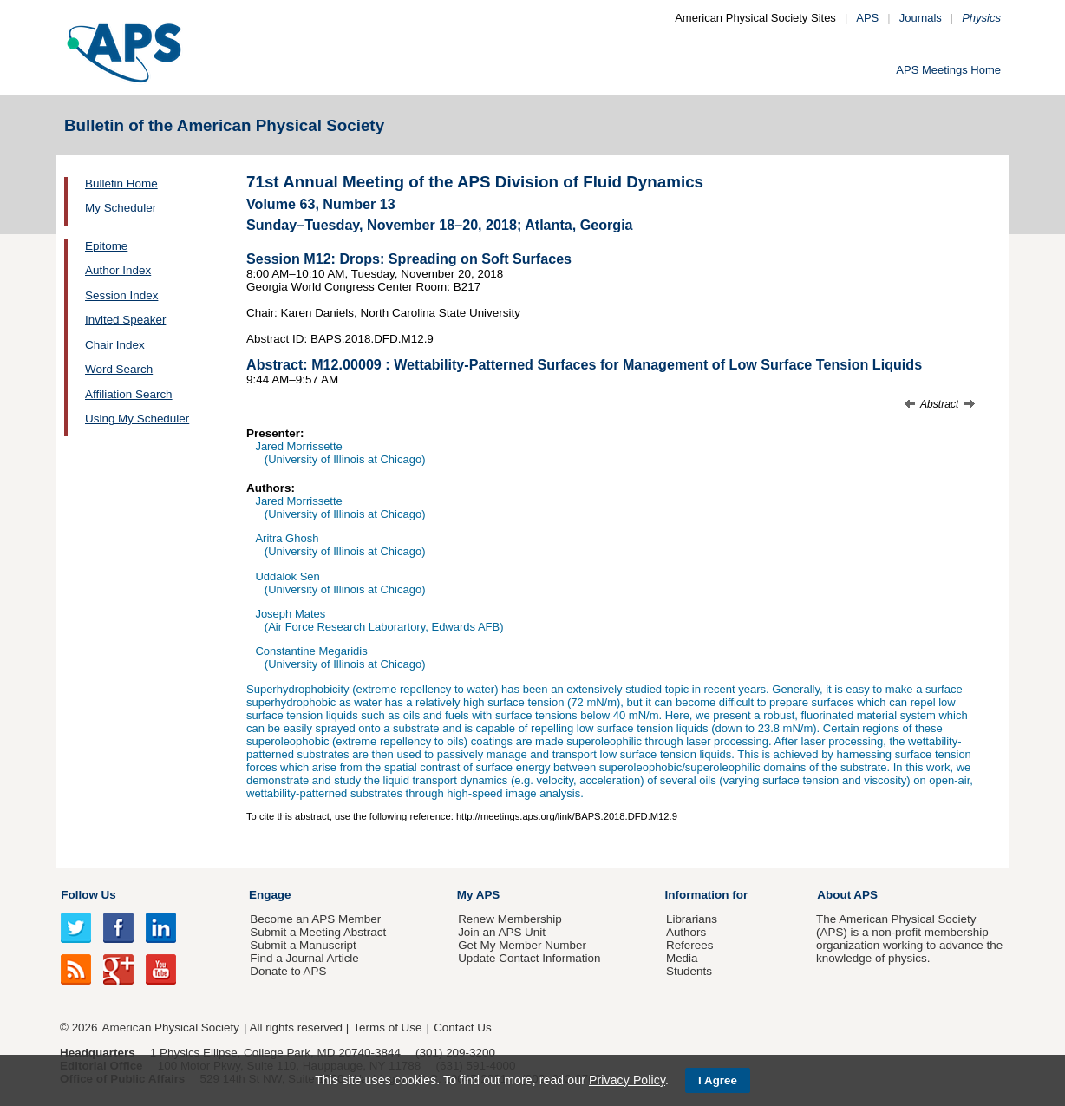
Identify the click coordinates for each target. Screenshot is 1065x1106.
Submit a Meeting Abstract (318, 932)
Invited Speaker (125, 319)
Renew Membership (510, 919)
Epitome (106, 245)
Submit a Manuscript (303, 945)
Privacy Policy (627, 1080)
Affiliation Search (129, 394)
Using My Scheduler (137, 418)
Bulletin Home (121, 183)
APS (867, 17)
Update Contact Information (529, 958)
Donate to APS (288, 971)
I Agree (717, 1080)
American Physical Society (170, 1027)
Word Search (119, 369)
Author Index (118, 270)
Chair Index (115, 344)
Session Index (121, 295)
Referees (690, 945)
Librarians (691, 919)
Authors (686, 932)
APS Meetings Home (948, 69)
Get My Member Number (522, 945)
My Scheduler (120, 207)
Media (682, 958)
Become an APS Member (315, 919)
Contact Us (462, 1027)
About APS (847, 894)
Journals (920, 17)
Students (689, 971)
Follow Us (88, 894)
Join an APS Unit (502, 932)
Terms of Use (387, 1027)
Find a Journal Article (304, 958)
